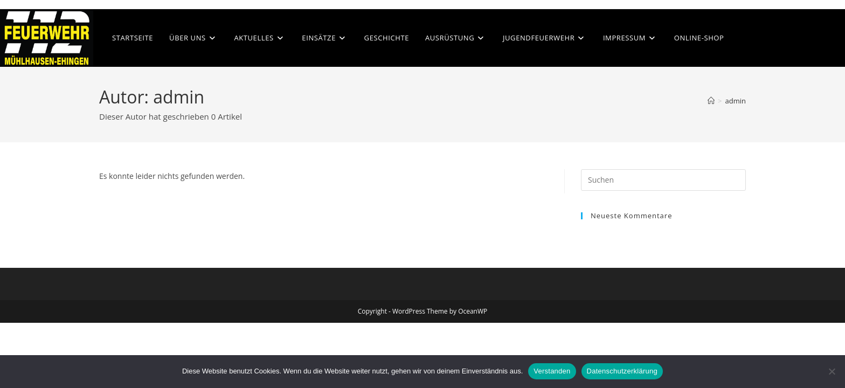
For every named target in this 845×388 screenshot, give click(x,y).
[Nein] (831, 371)
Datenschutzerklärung (622, 371)
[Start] (711, 101)
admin (735, 101)
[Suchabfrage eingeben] (663, 180)
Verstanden (552, 371)
